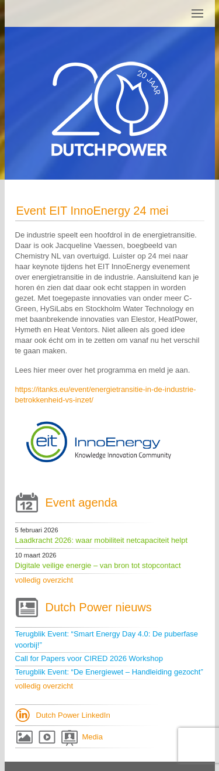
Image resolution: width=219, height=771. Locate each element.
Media (92, 736)
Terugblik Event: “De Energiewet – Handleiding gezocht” (109, 671)
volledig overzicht (44, 580)
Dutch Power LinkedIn (73, 715)
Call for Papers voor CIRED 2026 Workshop (89, 658)
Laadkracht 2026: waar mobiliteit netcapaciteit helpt (101, 540)
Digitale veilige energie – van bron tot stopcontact (98, 565)
